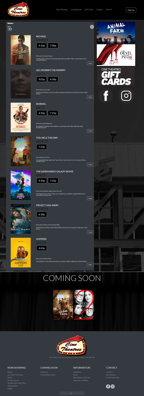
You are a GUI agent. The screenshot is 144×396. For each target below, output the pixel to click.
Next (92, 27)
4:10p (42, 45)
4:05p (42, 79)
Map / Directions (111, 375)
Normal (10, 377)
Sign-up (131, 10)
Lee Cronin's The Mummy (15, 375)
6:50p (53, 79)
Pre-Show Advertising (112, 377)
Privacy (75, 375)
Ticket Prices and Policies (80, 380)
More (108, 9)
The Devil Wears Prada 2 (48, 375)
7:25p (53, 112)
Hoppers (10, 388)
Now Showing (61, 9)
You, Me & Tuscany (13, 380)
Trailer (90, 63)
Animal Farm (44, 372)
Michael (10, 372)
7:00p (53, 45)
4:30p (42, 180)
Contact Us (109, 372)
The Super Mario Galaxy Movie (17, 383)
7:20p (42, 146)
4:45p (42, 248)
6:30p (42, 214)
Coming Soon (76, 9)
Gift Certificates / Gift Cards (81, 377)
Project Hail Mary (13, 386)
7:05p (53, 180)
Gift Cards (89, 9)
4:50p (42, 112)
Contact (99, 9)
